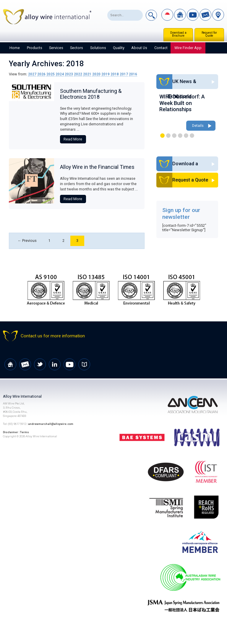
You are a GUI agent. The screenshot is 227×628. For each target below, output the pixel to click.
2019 (105, 74)
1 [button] (162, 136)
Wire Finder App (188, 48)
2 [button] (168, 136)
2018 (115, 74)
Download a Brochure (178, 34)
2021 (87, 74)
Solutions (98, 48)
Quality (118, 48)
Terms (25, 432)
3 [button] (174, 136)
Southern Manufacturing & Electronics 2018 (90, 94)
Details (198, 126)
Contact (161, 48)
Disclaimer (10, 432)
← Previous (27, 241)
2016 (133, 74)
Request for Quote (209, 34)
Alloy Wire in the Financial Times (97, 167)
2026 (41, 74)
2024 (60, 74)
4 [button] (180, 136)
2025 (50, 74)
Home (14, 48)
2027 (32, 74)
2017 (124, 74)
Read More (73, 139)
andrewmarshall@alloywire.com (51, 424)
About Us (139, 48)
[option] (187, 112)
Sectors (76, 48)
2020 (96, 74)
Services (56, 48)
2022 (78, 74)
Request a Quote (195, 180)
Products (34, 48)
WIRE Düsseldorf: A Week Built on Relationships (182, 102)
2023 (69, 74)
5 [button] (186, 136)
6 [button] (192, 136)
